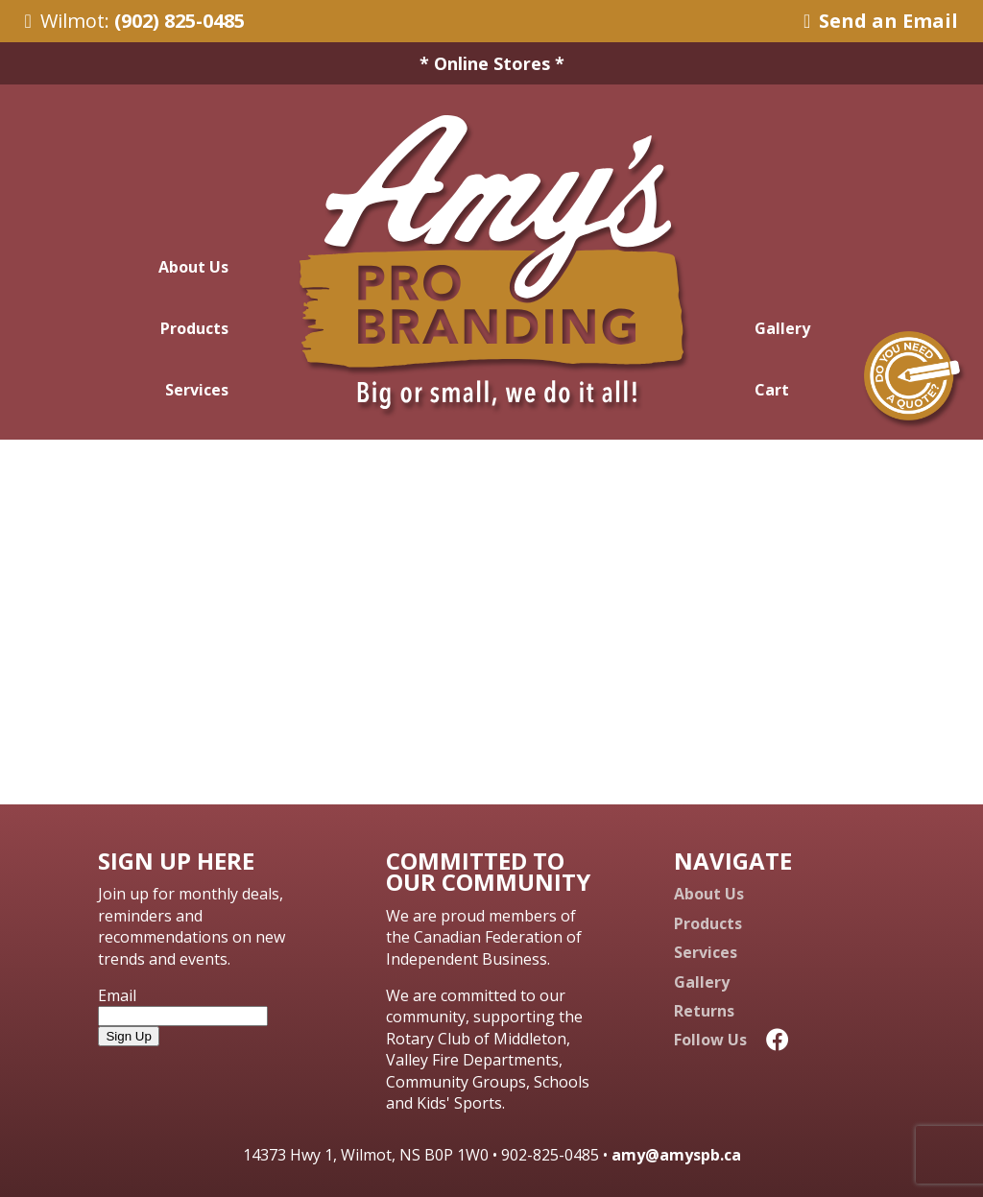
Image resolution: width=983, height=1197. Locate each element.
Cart (772, 389)
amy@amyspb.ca (676, 1154)
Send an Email (880, 21)
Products (194, 328)
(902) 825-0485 (179, 21)
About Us (193, 266)
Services (196, 389)
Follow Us (731, 1039)
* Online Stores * (492, 63)
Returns (704, 1010)
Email (117, 995)
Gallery (782, 328)
